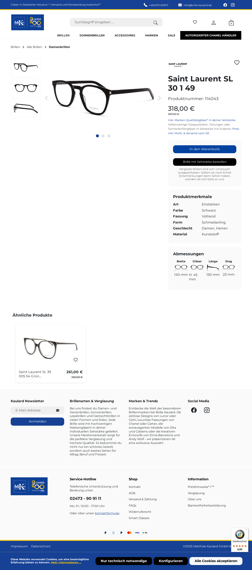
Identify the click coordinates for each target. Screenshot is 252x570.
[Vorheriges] (46, 98)
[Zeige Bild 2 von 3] (103, 135)
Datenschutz (40, 546)
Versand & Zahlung (143, 499)
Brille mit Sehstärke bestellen (205, 162)
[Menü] (246, 530)
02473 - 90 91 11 (85, 498)
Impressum (19, 546)
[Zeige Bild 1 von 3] (97, 135)
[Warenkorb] (231, 22)
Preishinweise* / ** (201, 487)
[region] (86, 97)
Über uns (194, 499)
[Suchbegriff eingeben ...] (109, 22)
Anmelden (37, 421)
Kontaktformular (107, 513)
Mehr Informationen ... (66, 562)
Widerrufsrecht (140, 512)
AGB (132, 493)
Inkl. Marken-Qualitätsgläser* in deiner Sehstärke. (202, 120)
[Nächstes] (160, 98)
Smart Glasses (139, 518)
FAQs (132, 505)
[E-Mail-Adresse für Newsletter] (31, 410)
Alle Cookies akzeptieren (216, 561)
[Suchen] (156, 22)
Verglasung (196, 493)
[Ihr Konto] (214, 22)
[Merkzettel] (195, 21)
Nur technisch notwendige (124, 561)
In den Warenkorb (205, 149)
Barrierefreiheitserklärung (207, 505)
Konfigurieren (171, 561)
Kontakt (135, 487)
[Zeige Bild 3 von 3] (108, 135)
